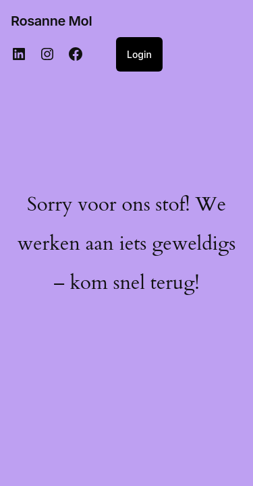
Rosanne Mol (51, 21)
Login (139, 54)
